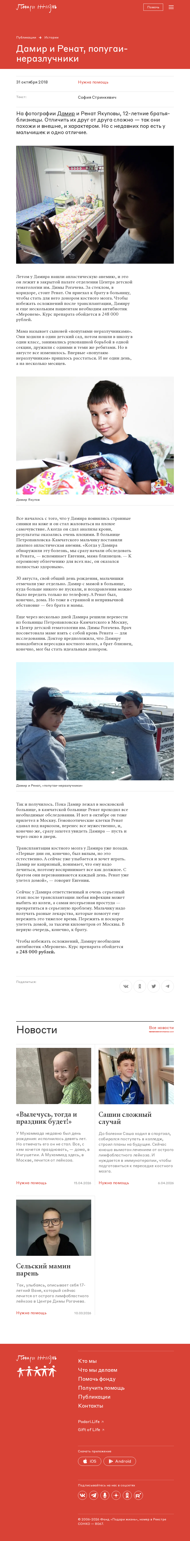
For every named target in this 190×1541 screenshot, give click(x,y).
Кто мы (87, 1361)
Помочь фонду (96, 1379)
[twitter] (153, 986)
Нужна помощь (31, 1183)
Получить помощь (101, 1388)
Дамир (66, 114)
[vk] (126, 986)
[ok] (140, 986)
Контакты (90, 1406)
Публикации (26, 37)
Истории (51, 37)
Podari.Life (91, 1422)
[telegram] (167, 986)
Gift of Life (91, 1430)
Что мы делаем (97, 1370)
